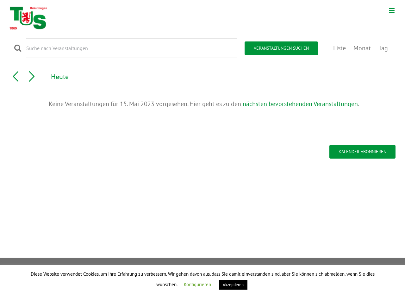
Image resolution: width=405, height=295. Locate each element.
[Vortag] (15, 77)
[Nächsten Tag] (32, 77)
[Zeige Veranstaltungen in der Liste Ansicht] (339, 48)
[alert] (204, 104)
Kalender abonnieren (362, 151)
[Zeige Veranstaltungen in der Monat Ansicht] (362, 48)
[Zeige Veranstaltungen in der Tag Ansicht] (383, 48)
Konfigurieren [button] (197, 284)
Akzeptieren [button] (233, 284)
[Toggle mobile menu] (392, 10)
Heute (60, 76)
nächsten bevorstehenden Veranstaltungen (300, 104)
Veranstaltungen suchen (281, 48)
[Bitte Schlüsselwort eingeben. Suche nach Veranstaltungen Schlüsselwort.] (131, 48)
